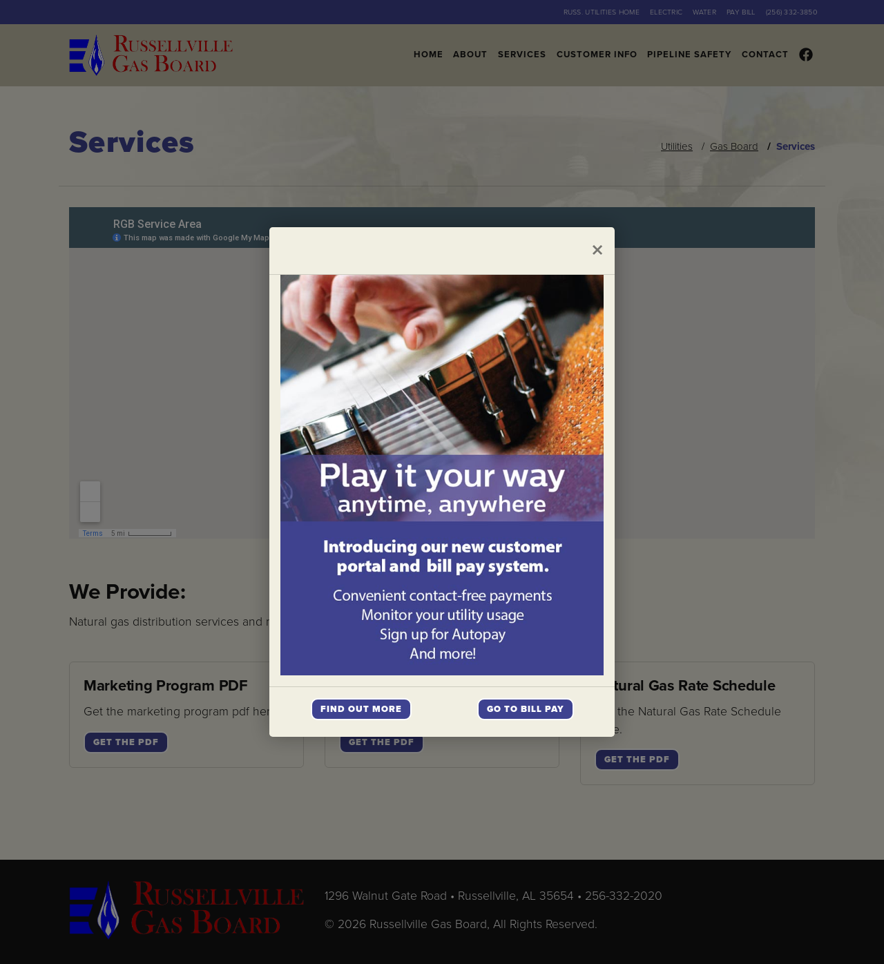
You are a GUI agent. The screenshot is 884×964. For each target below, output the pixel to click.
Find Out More (361, 709)
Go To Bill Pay (525, 709)
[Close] (597, 250)
